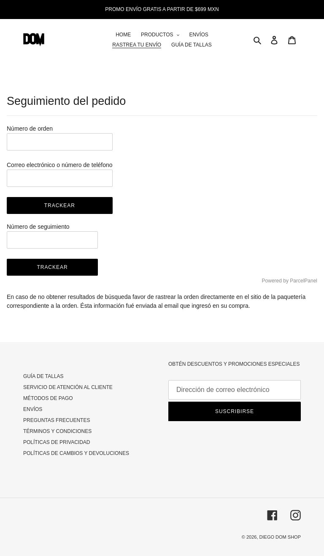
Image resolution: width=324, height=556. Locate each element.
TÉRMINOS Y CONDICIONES (57, 431)
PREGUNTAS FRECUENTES (56, 420)
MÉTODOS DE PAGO (48, 398)
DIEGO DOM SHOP (280, 537)
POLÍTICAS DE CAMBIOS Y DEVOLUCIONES (76, 453)
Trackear (59, 205)
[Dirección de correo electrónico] (234, 390)
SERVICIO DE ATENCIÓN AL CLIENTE (68, 387)
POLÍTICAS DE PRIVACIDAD (56, 442)
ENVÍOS (32, 409)
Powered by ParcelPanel (289, 281)
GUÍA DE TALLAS (43, 376)
